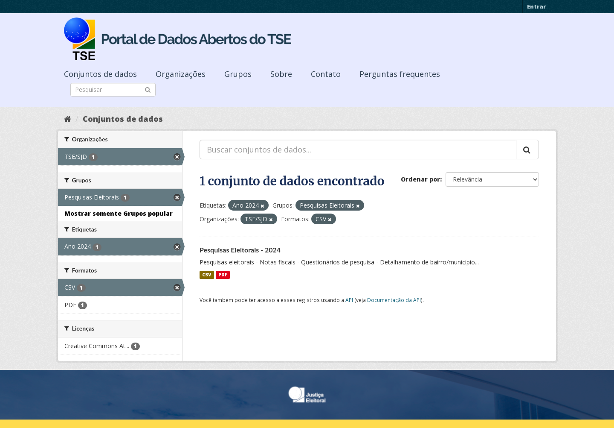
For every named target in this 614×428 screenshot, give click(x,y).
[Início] (67, 119)
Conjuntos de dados (100, 74)
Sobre (281, 74)
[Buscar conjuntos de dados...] (358, 149)
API (349, 299)
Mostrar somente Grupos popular (118, 213)
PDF (222, 275)
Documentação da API (394, 299)
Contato (326, 74)
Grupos (238, 74)
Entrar (536, 6)
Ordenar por (420, 179)
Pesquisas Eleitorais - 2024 (240, 250)
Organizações (181, 74)
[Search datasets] (113, 90)
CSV (206, 275)
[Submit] (147, 89)
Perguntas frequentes (399, 74)
